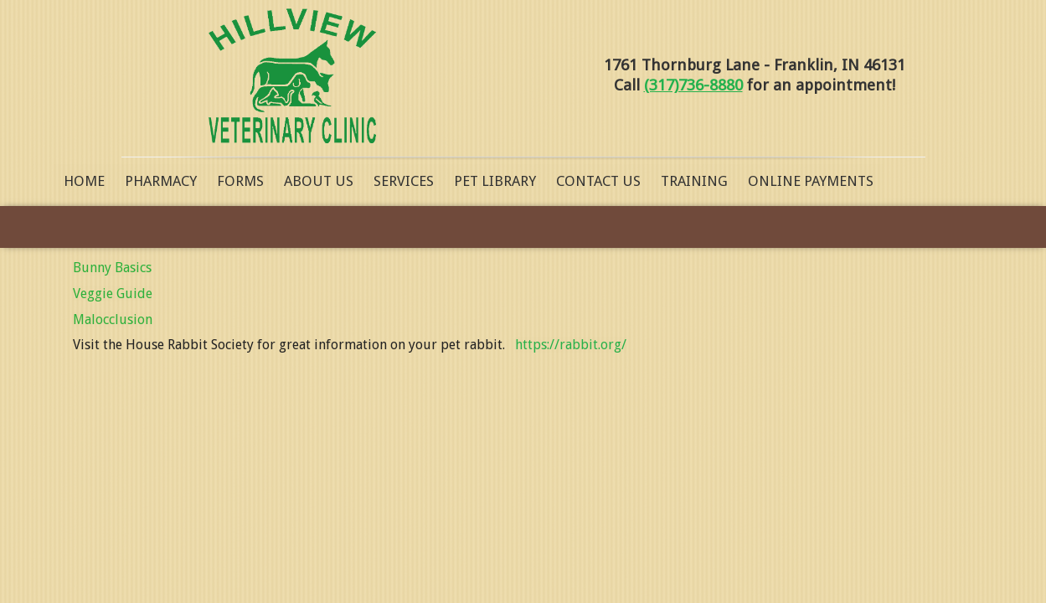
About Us (318, 181)
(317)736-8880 (693, 85)
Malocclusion (112, 319)
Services (404, 181)
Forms (240, 181)
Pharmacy (161, 181)
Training (694, 181)
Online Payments (810, 181)
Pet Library (495, 181)
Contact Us (598, 181)
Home (84, 181)
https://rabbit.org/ (570, 345)
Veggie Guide (112, 294)
